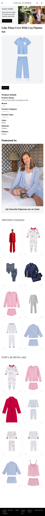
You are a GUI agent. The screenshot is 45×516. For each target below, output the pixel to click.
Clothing (5, 111)
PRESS (17, 510)
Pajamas (5, 117)
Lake (3, 106)
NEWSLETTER (39, 510)
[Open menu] (2, 3)
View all (7, 21)
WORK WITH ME (23, 512)
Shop (5, 87)
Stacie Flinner (22, 3)
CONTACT (10, 510)
